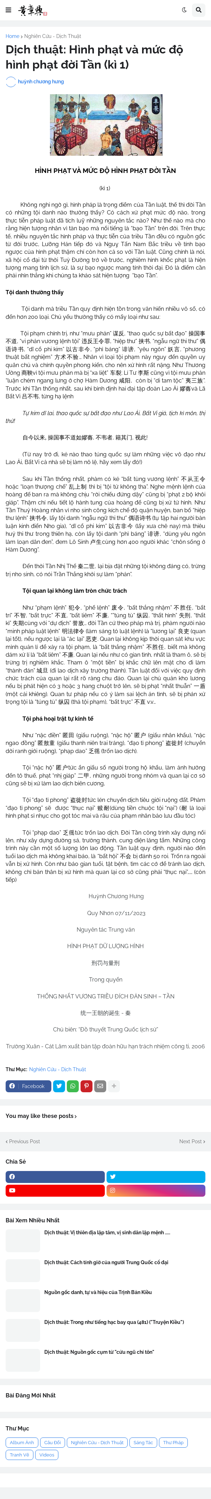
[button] (8, 10)
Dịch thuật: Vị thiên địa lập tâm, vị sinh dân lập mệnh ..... (107, 1232)
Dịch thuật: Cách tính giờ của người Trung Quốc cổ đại (106, 1262)
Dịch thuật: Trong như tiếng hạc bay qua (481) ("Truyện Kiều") (114, 1322)
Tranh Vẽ (19, 1455)
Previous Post (24, 1141)
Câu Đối (52, 1442)
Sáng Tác (143, 1442)
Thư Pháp (173, 1442)
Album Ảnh (22, 1442)
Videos (46, 1455)
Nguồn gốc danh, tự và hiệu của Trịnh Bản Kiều (98, 1292)
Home (12, 36)
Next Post (190, 1141)
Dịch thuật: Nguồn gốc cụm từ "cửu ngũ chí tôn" (99, 1352)
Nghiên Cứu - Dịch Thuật (52, 36)
